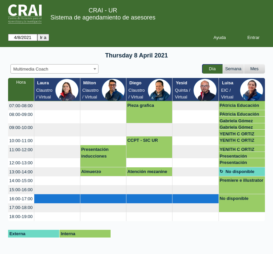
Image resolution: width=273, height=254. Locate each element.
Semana (233, 68)
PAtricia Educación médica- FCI (239, 106)
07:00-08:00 (21, 105)
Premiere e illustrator (241, 180)
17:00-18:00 (21, 207)
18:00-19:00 (21, 216)
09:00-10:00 (21, 127)
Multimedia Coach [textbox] (30, 69)
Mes (254, 68)
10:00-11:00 (21, 140)
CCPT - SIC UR (142, 140)
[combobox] (54, 69)
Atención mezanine (147, 171)
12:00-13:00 (21, 162)
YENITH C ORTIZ (237, 133)
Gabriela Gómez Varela (236, 120)
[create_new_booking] (57, 105)
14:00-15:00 (21, 180)
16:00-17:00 (21, 198)
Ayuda (219, 37)
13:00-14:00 (21, 171)
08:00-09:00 (21, 114)
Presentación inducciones (95, 153)
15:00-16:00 (21, 189)
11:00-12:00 (21, 149)
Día (212, 68)
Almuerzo (91, 171)
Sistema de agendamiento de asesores (102, 17)
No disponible (240, 171)
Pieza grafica (140, 105)
